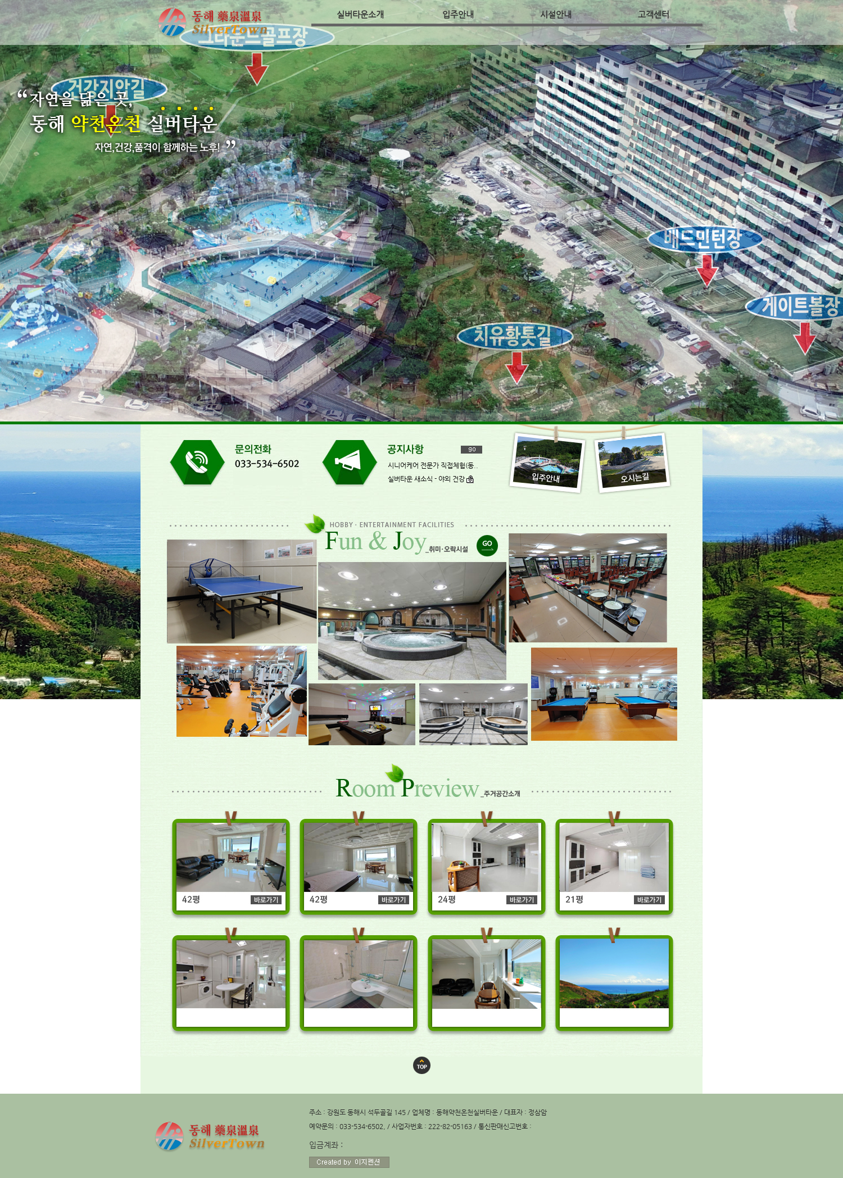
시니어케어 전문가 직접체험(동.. (433, 465)
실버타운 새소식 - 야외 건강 (431, 479)
